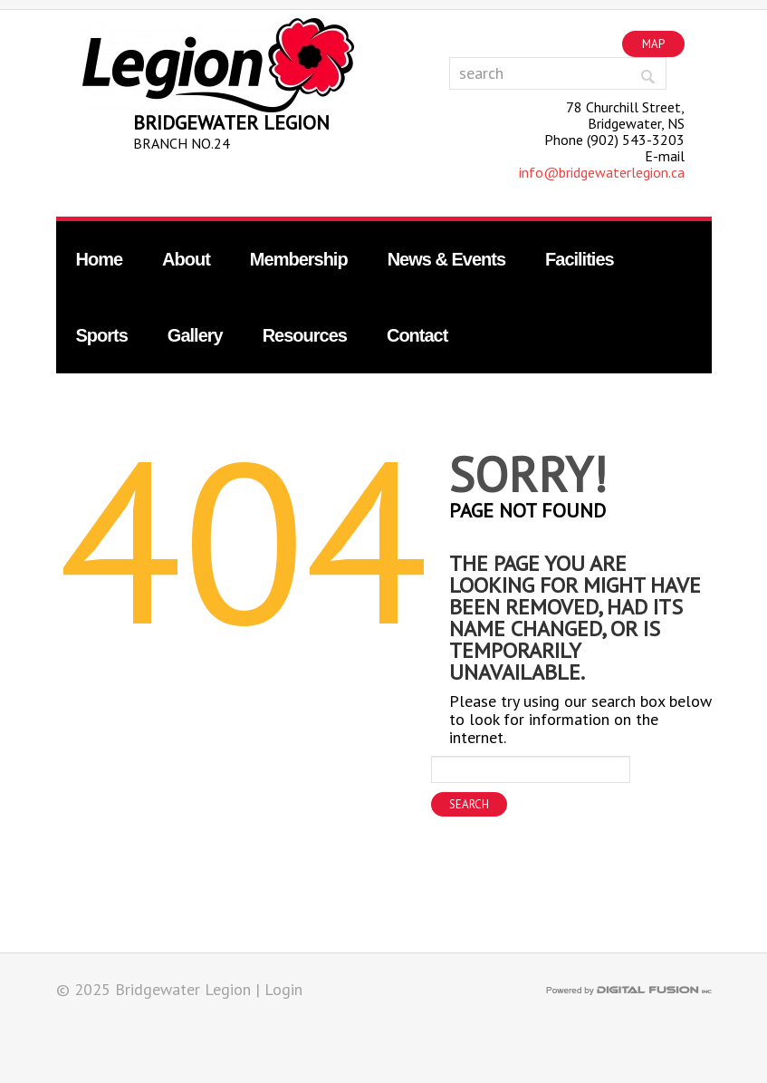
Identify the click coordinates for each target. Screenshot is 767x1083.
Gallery (195, 335)
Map (653, 44)
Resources (305, 335)
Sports (102, 335)
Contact (417, 335)
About (186, 259)
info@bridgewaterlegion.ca (602, 172)
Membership (299, 259)
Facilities (579, 259)
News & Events (446, 259)
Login (283, 989)
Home (99, 259)
